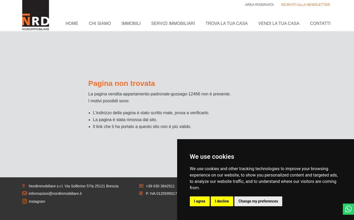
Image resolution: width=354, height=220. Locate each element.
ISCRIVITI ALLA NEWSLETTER (305, 5)
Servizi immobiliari (173, 23)
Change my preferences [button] (258, 201)
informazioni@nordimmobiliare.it (55, 193)
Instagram (37, 201)
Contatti (320, 23)
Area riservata (259, 5)
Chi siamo (100, 23)
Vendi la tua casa (278, 23)
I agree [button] (199, 201)
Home (71, 23)
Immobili (131, 23)
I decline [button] (222, 201)
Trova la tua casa (226, 23)
